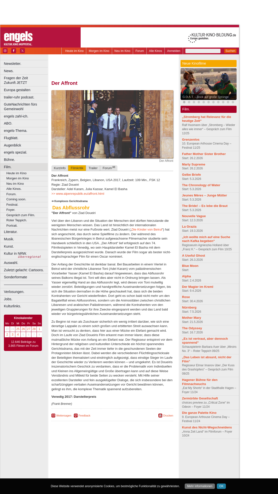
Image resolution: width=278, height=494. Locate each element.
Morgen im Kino (99, 51)
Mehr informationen (199, 486)
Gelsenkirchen (105, 463)
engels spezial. (15, 152)
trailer (112, 454)
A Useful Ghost (193, 255)
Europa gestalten (17, 90)
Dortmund (118, 459)
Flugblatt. (11, 138)
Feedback (84, 415)
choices (86, 454)
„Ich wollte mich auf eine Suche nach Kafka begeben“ (206, 239)
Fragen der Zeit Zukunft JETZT (26, 80)
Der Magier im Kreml (197, 287)
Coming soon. (16, 199)
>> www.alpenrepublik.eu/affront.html (77, 193)
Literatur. (11, 232)
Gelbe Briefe (191, 174)
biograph (73, 454)
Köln (147, 463)
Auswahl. (11, 263)
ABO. (8, 123)
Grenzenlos (191, 139)
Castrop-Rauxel (100, 459)
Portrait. (12, 225)
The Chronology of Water (201, 185)
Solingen (113, 471)
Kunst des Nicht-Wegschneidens (207, 427)
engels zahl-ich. (16, 116)
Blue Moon (190, 266)
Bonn (85, 459)
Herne (130, 463)
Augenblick (12, 145)
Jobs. (8, 299)
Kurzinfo (60, 168)
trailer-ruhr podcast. (19, 97)
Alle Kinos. (13, 189)
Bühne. (9, 160)
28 (34, 329)
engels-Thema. (15, 131)
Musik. (9, 239)
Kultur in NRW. (15, 253)
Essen (78, 463)
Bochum (75, 459)
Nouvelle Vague (194, 216)
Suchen (230, 51)
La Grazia (189, 226)
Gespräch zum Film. (20, 215)
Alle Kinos (155, 51)
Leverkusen (87, 467)
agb (139, 450)
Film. (7, 167)
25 (17, 329)
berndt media (91, 450)
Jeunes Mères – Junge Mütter (204, 195)
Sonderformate (15, 277)
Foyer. (10, 210)
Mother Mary (191, 318)
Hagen (120, 463)
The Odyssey (192, 328)
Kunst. (9, 246)
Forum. (11, 194)
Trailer (92, 168)
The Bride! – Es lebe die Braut (205, 206)
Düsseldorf (134, 459)
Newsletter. (12, 64)
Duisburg (148, 459)
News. (9, 71)
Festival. (12, 204)
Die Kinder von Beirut (147, 229)
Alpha (186, 276)
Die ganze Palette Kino (199, 413)
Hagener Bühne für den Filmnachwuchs (200, 382)
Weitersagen (63, 415)
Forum (139, 51)
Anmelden (173, 51)
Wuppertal (132, 471)
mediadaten (152, 450)
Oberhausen (136, 467)
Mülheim (111, 467)
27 (28, 329)
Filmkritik (77, 168)
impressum (109, 450)
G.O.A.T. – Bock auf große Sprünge (205, 97)
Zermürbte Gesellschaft (200, 398)
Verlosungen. (14, 292)
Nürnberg (189, 307)
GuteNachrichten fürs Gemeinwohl (20, 106)
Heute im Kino (74, 51)
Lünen (100, 467)
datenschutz (127, 450)
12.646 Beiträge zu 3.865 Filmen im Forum (23, 344)
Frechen (88, 463)
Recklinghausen (96, 471)
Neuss (122, 467)
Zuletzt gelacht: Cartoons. (24, 270)
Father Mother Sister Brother (204, 154)
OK (221, 486)
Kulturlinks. (12, 306)
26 (23, 329)
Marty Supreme (193, 164)
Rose (186, 297)
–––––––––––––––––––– (23, 284)
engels (98, 454)
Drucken (168, 415)
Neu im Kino (122, 51)
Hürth (139, 463)
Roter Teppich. (16, 220)
